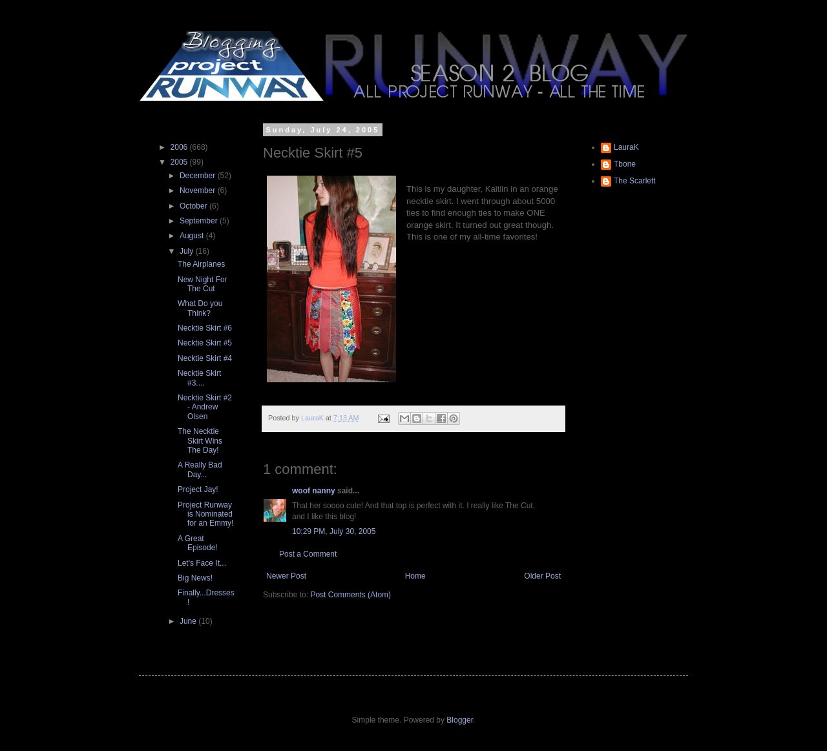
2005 (180, 162)
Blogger (459, 720)
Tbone (625, 164)
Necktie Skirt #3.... (199, 378)
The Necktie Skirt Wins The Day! (200, 441)
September (200, 220)
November (199, 190)
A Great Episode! (198, 543)
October (194, 206)
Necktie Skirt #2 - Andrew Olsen (205, 407)
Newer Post (286, 576)
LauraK (626, 147)
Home (415, 576)
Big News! (195, 577)
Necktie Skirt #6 (205, 328)
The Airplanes (201, 264)
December (199, 175)
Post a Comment (308, 554)
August (193, 235)
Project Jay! (198, 489)
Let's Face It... (202, 563)
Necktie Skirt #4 (205, 358)
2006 (180, 147)
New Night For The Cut (202, 284)
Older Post (542, 576)
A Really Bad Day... (200, 469)
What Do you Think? (200, 308)
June (189, 621)
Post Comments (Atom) (350, 594)
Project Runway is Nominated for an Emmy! (205, 514)
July (188, 251)
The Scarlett (635, 180)
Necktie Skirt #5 (205, 342)
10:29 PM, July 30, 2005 (333, 531)
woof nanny (313, 490)
